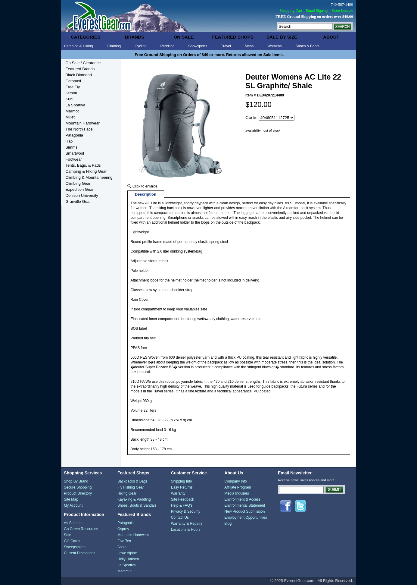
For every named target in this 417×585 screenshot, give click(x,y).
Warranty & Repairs (186, 523)
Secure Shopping (78, 487)
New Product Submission (244, 511)
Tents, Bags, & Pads (83, 165)
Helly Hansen (128, 559)
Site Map (71, 499)
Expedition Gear (80, 189)
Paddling (167, 46)
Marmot (72, 111)
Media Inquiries (236, 493)
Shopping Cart (290, 10)
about (331, 36)
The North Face (79, 129)
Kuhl (69, 99)
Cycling (140, 46)
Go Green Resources (81, 529)
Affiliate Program (237, 487)
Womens (274, 46)
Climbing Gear (78, 183)
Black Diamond (79, 75)
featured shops (232, 36)
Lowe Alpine (127, 553)
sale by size (281, 36)
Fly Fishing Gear (130, 487)
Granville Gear (78, 201)
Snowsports (197, 46)
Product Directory (78, 493)
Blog (228, 523)
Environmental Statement (244, 505)
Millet (70, 117)
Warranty (178, 493)
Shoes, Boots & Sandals (136, 505)
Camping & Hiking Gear (86, 171)
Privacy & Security (185, 511)
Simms (72, 147)
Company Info (235, 481)
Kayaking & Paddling (134, 499)
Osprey (123, 529)
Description (146, 194)
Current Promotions (79, 553)
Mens (249, 46)
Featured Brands (80, 69)
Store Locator (342, 10)
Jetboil (71, 93)
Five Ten (124, 541)
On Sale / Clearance (83, 63)
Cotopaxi (73, 81)
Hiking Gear (126, 493)
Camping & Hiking (78, 46)
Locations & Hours (186, 529)
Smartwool (75, 153)
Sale (67, 535)
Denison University (82, 195)
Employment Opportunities (245, 517)
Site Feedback (182, 499)
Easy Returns (182, 487)
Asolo (121, 547)
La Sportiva (76, 105)
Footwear (74, 159)
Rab (69, 141)
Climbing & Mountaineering (89, 177)
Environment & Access (242, 499)
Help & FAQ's (182, 505)
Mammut (124, 571)
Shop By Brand (76, 481)
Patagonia (74, 135)
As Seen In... (74, 523)
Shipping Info (181, 481)
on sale (184, 36)
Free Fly (73, 87)
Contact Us (180, 517)
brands (134, 36)
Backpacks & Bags (132, 481)
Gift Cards (72, 541)
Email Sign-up (317, 10)
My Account (73, 505)
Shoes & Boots (307, 46)
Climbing (114, 46)
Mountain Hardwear (83, 123)
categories (85, 36)
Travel (226, 46)
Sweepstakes (74, 547)
